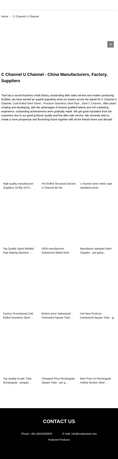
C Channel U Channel (26, 16)
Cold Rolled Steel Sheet (27, 103)
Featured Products (59, 439)
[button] (7, 5)
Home (4, 16)
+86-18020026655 (41, 433)
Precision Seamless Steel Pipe (61, 103)
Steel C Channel (91, 103)
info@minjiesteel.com (84, 433)
